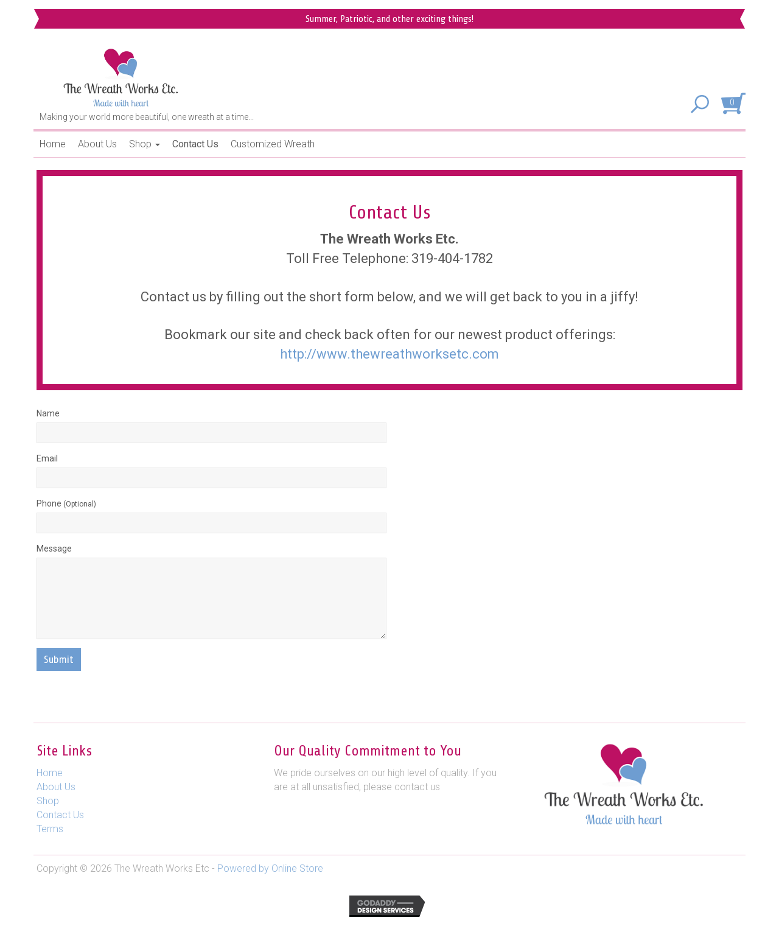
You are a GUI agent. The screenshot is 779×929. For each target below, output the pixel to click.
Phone (66, 503)
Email (47, 458)
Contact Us (195, 144)
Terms (50, 829)
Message (54, 548)
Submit (59, 659)
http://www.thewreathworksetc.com (389, 354)
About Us (97, 144)
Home (53, 144)
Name (48, 413)
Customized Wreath (273, 144)
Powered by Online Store (270, 868)
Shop (144, 144)
